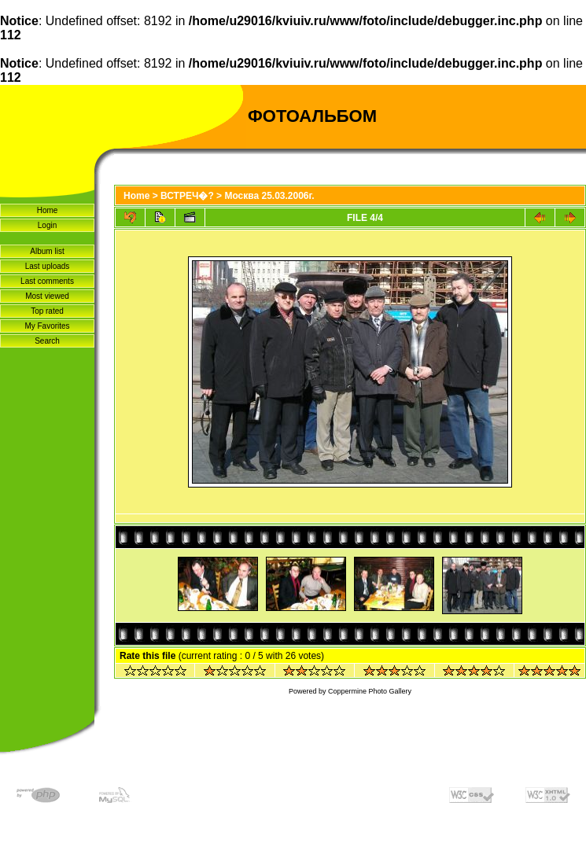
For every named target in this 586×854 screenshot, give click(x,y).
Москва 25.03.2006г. (269, 195)
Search (47, 341)
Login (47, 225)
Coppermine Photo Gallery (369, 691)
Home (47, 210)
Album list (47, 251)
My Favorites (46, 326)
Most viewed (47, 296)
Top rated (47, 311)
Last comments (47, 281)
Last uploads (47, 266)
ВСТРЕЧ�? (187, 195)
